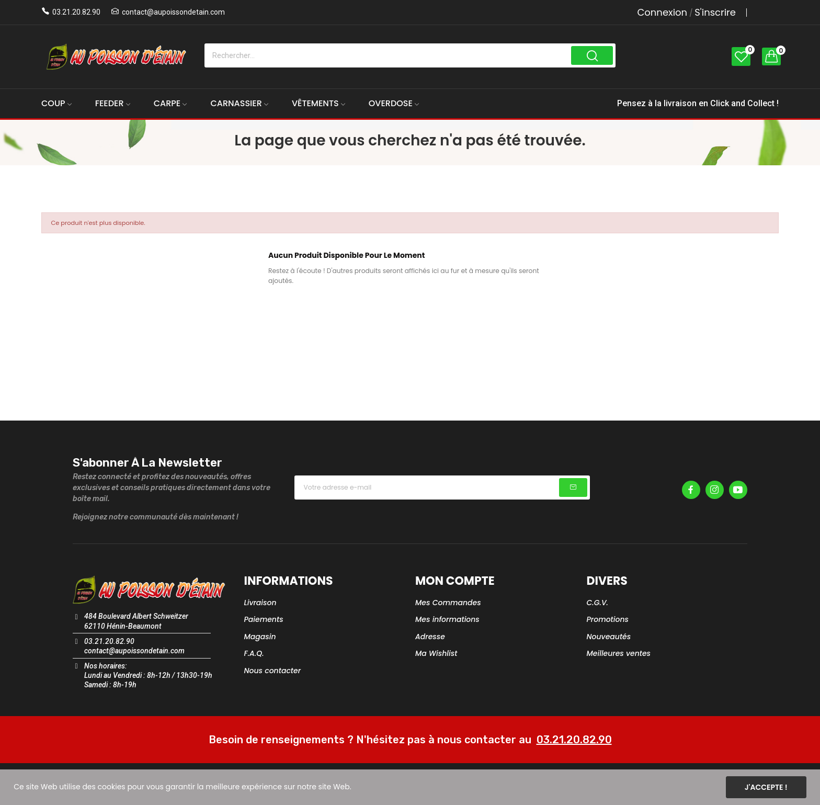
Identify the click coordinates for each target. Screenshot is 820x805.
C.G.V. (597, 602)
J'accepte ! (766, 787)
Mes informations (447, 619)
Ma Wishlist (436, 653)
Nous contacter (272, 670)
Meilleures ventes (619, 653)
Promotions (608, 619)
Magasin (260, 636)
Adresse (430, 636)
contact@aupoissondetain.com (173, 12)
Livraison (260, 602)
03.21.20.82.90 (76, 12)
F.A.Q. (254, 653)
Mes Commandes (448, 602)
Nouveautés (609, 636)
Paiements (263, 619)
